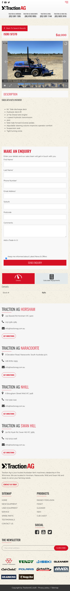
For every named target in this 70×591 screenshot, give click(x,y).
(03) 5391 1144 (46, 16)
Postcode (7, 212)
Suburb (7, 202)
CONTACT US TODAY (10, 484)
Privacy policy (43, 588)
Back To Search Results (15, 28)
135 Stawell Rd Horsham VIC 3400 (17, 316)
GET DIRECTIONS (8, 336)
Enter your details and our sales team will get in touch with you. (30, 156)
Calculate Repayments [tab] (51, 280)
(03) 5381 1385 (15, 16)
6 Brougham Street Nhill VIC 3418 (17, 393)
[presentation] (22, 248)
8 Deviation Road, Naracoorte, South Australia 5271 (24, 355)
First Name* (8, 159)
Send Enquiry (35, 262)
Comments (8, 223)
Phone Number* (10, 181)
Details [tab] (18, 280)
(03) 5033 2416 (60, 16)
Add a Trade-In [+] (11, 240)
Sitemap (54, 588)
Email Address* (10, 191)
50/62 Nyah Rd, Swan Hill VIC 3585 (18, 432)
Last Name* (8, 170)
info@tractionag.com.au (13, 328)
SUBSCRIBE (61, 548)
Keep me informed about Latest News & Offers (26, 256)
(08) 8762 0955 (30, 16)
